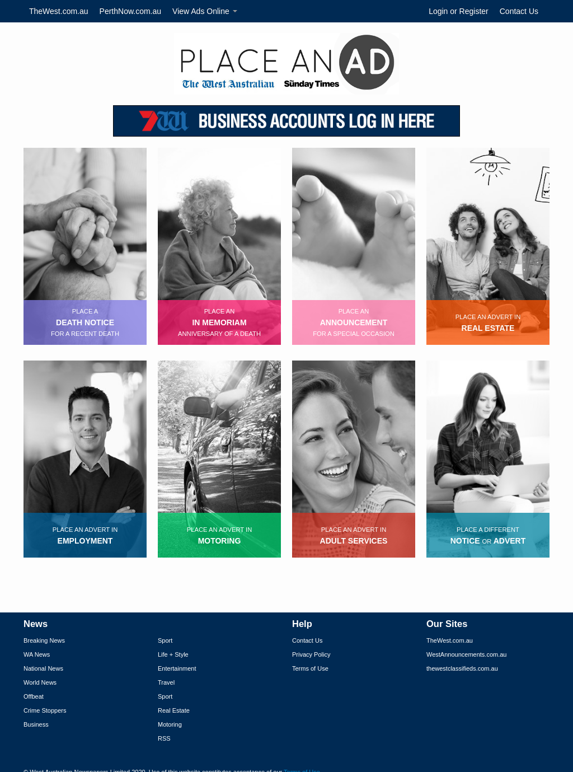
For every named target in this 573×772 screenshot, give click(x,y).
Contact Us (519, 11)
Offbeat (34, 696)
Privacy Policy (311, 654)
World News (40, 682)
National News (43, 668)
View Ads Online (204, 11)
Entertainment (177, 668)
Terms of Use (310, 668)
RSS (164, 738)
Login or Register (459, 11)
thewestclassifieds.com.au (462, 668)
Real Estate (174, 710)
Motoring (170, 724)
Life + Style (173, 654)
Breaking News (44, 640)
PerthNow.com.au (131, 11)
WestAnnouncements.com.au (466, 654)
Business (36, 724)
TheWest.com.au (58, 11)
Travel (166, 682)
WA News (37, 654)
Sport (165, 640)
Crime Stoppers (45, 710)
